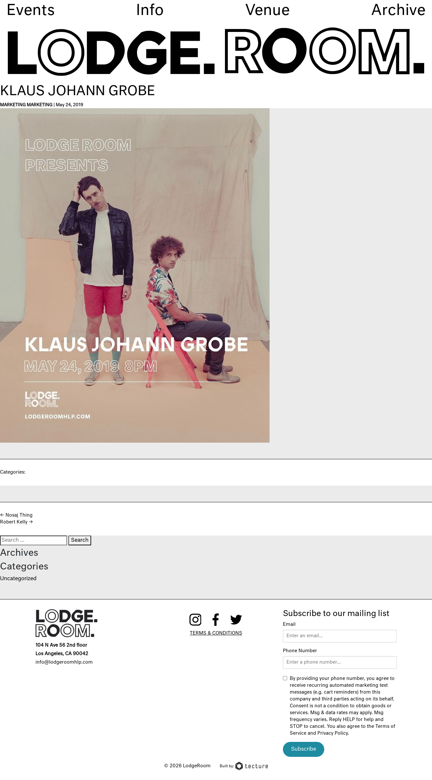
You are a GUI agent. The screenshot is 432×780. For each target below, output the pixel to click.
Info (150, 11)
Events (31, 11)
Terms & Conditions (216, 633)
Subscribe (303, 749)
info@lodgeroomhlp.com (64, 662)
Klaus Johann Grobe (77, 91)
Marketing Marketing (26, 105)
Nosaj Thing (16, 515)
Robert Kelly (16, 522)
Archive (398, 11)
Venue (267, 11)
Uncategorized (18, 578)
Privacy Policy (332, 733)
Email (289, 624)
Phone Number (300, 651)
